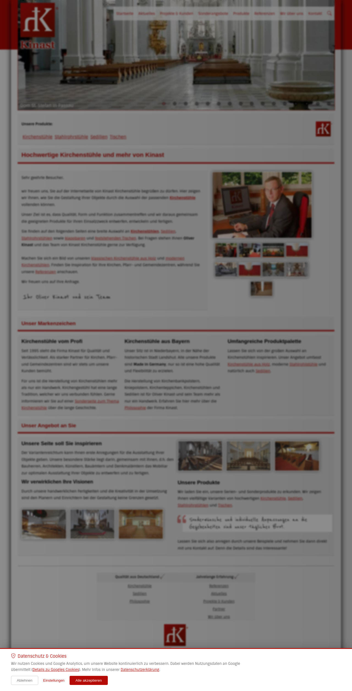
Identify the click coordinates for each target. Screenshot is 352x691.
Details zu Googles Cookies (55, 669)
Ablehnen (24, 680)
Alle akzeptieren (89, 680)
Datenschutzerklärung (140, 669)
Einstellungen (54, 680)
